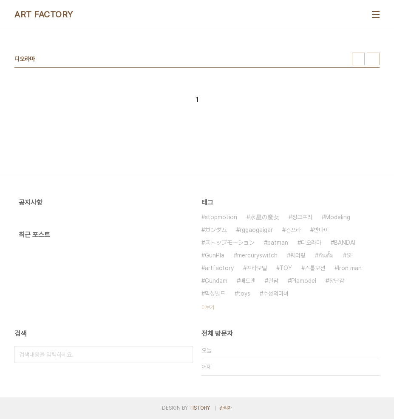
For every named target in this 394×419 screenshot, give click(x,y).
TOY (286, 268)
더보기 (207, 307)
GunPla (214, 255)
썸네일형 (358, 59)
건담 (273, 280)
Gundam (216, 280)
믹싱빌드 (215, 293)
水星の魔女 (264, 217)
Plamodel (303, 280)
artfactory (219, 268)
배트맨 (247, 280)
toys (244, 293)
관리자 (225, 408)
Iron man (350, 268)
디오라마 (311, 242)
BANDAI (344, 242)
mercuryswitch (257, 255)
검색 (184, 354)
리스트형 (373, 59)
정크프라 (302, 217)
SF (349, 255)
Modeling (337, 217)
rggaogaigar (256, 229)
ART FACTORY (43, 14)
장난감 (336, 280)
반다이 (321, 229)
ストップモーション (230, 242)
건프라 (293, 229)
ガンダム (216, 229)
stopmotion (221, 217)
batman (277, 242)
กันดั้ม (326, 255)
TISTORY (199, 408)
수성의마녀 (276, 293)
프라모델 (257, 268)
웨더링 (298, 255)
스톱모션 (315, 268)
